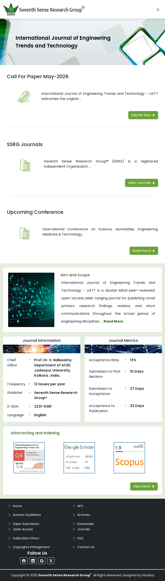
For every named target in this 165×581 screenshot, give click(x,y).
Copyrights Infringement (31, 547)
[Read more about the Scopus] (129, 457)
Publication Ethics (26, 538)
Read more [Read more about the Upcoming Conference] (143, 250)
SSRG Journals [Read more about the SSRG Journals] (25, 144)
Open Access (23, 529)
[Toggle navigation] (157, 9)
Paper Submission (26, 524)
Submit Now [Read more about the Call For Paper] (143, 115)
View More (144, 486)
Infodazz (148, 575)
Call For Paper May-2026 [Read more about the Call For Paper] (38, 76)
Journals (83, 529)
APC (80, 506)
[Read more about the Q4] (29, 457)
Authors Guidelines (27, 515)
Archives (83, 515)
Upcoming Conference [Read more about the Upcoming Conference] (35, 212)
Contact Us (85, 547)
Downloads (85, 524)
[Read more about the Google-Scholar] (79, 457)
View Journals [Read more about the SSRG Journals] (141, 182)
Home (17, 506)
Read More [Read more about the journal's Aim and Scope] (113, 321)
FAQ (80, 538)
